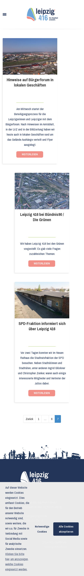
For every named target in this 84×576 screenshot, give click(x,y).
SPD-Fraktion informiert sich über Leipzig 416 (42, 326)
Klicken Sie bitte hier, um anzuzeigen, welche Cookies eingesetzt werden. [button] (16, 561)
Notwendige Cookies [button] (42, 529)
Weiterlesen (30, 154)
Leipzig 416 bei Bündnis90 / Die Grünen (42, 217)
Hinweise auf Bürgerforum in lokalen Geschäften (30, 82)
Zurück (29, 419)
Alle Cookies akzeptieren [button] (66, 529)
